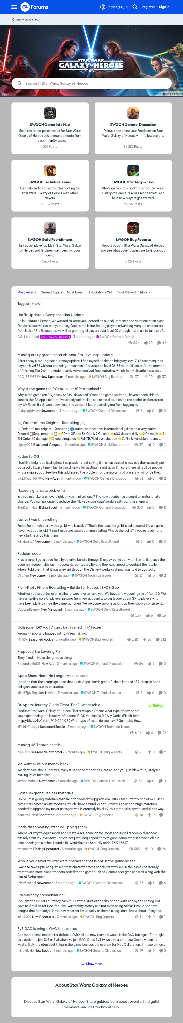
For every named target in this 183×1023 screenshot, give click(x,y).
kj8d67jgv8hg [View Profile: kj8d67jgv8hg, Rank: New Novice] (27, 693)
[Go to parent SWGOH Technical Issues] (91, 575)
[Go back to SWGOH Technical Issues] (49, 182)
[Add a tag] (36, 303)
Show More (91, 964)
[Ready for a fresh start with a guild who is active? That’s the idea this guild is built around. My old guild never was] (91, 530)
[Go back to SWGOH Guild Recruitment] (50, 239)
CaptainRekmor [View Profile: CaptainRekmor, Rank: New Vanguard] (28, 609)
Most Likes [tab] (75, 292)
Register (148, 7)
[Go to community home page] (34, 7)
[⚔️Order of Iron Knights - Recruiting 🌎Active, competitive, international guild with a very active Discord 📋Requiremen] (91, 433)
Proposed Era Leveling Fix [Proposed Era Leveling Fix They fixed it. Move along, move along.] (38, 651)
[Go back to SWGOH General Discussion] (133, 124)
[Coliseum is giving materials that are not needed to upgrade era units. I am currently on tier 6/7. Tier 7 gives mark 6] (91, 804)
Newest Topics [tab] (51, 292)
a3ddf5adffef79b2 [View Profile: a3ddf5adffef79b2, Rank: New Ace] (30, 478)
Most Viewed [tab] (126, 292)
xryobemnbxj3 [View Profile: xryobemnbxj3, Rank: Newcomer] (27, 781)
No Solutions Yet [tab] (99, 292)
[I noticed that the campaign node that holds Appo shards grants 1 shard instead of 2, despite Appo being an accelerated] (91, 684)
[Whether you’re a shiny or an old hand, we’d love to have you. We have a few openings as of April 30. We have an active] (91, 598)
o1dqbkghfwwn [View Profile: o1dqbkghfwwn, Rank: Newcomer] (28, 411)
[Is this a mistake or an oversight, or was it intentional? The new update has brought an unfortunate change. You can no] (91, 499)
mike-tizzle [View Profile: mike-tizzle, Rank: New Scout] (25, 951)
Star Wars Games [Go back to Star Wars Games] (24, 19)
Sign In (164, 7)
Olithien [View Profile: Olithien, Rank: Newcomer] (23, 575)
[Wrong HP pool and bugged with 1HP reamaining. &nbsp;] (91, 633)
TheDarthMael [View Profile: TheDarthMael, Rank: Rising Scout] (27, 507)
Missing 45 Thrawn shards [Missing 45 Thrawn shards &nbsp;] (39, 745)
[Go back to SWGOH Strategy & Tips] (133, 182)
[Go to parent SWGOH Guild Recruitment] (108, 444)
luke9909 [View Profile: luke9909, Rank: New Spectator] (24, 917)
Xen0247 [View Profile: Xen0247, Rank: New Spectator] (23, 815)
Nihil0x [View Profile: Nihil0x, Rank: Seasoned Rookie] (22, 639)
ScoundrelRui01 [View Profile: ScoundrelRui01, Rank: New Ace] (28, 664)
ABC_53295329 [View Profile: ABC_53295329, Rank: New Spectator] (28, 377)
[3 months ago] (82, 336)
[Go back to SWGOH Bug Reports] (133, 239)
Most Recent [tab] (26, 292)
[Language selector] (114, 7)
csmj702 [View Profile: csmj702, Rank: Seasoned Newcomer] (23, 752)
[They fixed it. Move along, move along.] (91, 657)
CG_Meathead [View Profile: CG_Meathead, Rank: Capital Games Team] (28, 337)
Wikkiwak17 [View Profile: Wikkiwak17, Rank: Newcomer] (25, 541)
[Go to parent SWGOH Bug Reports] (105, 376)
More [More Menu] (145, 292)
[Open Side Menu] (14, 6)
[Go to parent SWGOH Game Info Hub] (114, 336)
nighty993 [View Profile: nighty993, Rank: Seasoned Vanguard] (24, 444)
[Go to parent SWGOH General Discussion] (103, 410)
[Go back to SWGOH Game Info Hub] (50, 124)
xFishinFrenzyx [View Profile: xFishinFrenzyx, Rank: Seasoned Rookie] (28, 727)
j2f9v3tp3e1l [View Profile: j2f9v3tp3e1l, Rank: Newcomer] (26, 883)
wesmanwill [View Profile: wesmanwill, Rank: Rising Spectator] (25, 849)
